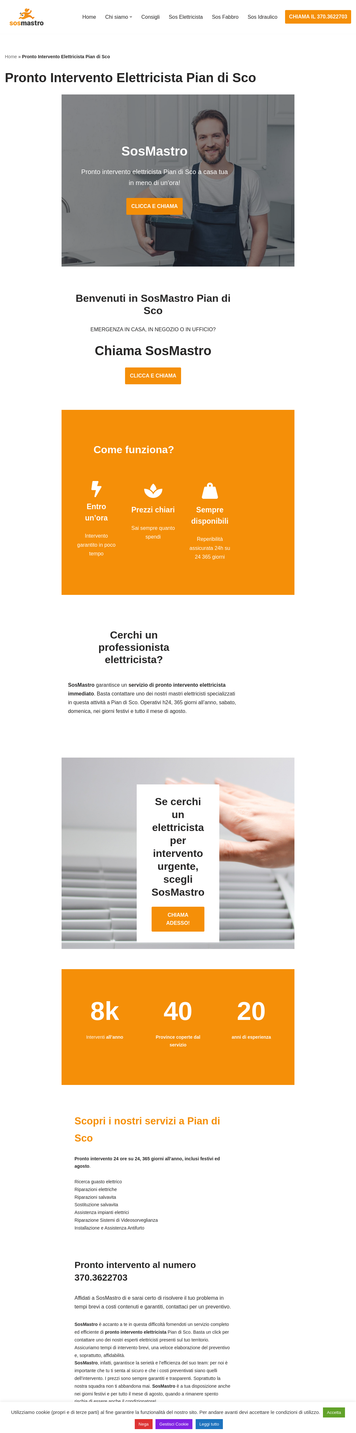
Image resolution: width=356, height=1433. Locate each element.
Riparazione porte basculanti (38, 1359)
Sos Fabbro (225, 17)
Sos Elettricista (185, 17)
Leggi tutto (209, 1424)
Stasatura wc (257, 1395)
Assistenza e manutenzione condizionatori (290, 1311)
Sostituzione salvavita (148, 1383)
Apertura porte (21, 1311)
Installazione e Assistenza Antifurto (163, 1323)
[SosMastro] (26, 17)
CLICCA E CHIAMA (178, 208)
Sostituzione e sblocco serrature (42, 1395)
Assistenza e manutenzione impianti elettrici (173, 1311)
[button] (130, 17)
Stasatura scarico (262, 1383)
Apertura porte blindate (31, 1323)
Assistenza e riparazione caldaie (279, 1323)
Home (89, 17)
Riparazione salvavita (148, 1359)
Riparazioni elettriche (147, 1347)
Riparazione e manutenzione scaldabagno (290, 1347)
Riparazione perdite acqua (272, 1371)
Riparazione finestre (28, 1347)
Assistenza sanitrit (263, 1335)
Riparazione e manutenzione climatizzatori (291, 1359)
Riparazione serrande (29, 1371)
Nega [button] (144, 1424)
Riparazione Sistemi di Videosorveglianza (171, 1371)
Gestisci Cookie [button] (174, 1424)
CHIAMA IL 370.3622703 (318, 16)
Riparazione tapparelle (31, 1383)
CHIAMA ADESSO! (178, 839)
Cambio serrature (25, 1335)
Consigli (150, 17)
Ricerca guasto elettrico (150, 1335)
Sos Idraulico (262, 17)
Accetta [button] (334, 1412)
